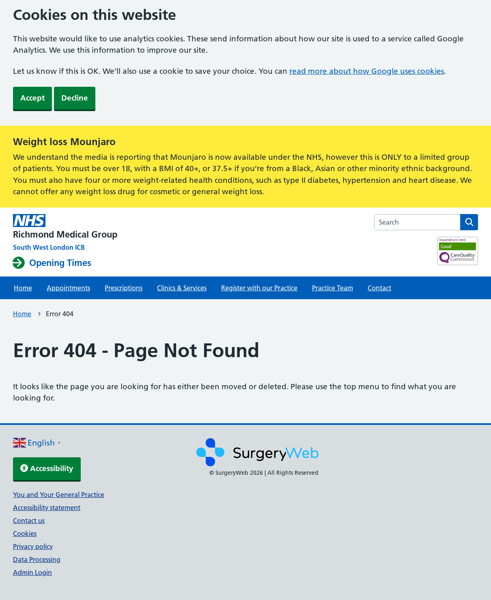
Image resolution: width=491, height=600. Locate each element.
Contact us (29, 520)
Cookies (25, 533)
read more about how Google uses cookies (366, 71)
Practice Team (332, 288)
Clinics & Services (182, 288)
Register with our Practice (259, 288)
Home (23, 288)
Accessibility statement (46, 508)
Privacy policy (33, 546)
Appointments (68, 288)
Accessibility (46, 468)
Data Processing (36, 559)
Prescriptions (123, 288)
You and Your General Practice (58, 495)
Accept (32, 98)
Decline (74, 98)
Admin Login (32, 572)
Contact (379, 288)
